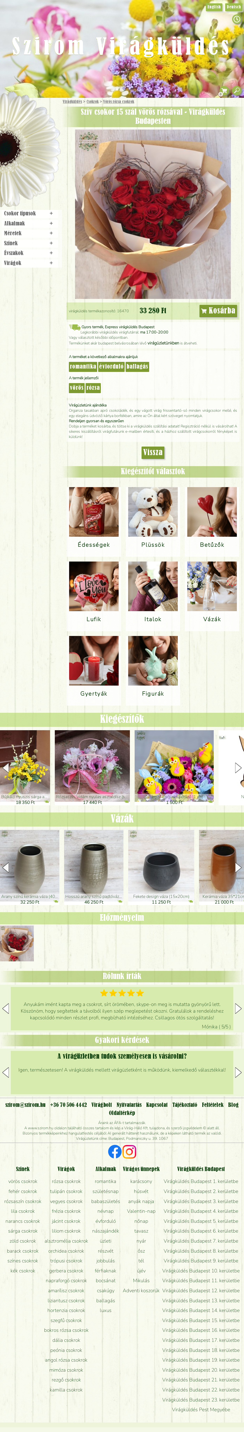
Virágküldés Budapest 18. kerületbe (201, 1350)
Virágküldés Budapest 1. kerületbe (201, 1181)
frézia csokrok (66, 1211)
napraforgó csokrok (66, 1280)
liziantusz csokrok (66, 1300)
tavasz (141, 1231)
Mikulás (141, 1280)
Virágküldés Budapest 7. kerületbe (201, 1241)
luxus (106, 1310)
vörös (77, 388)
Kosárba (218, 311)
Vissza (153, 453)
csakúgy (105, 1290)
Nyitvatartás (129, 1105)
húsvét (141, 1191)
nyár (141, 1241)
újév (141, 1270)
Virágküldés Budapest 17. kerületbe (201, 1340)
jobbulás (106, 1260)
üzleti (105, 1241)
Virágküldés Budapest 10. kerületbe (201, 1270)
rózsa (93, 388)
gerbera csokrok (66, 1270)
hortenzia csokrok (66, 1310)
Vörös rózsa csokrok (118, 102)
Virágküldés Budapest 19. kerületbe (201, 1360)
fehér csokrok (23, 1191)
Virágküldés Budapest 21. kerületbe (201, 1379)
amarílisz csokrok (66, 1290)
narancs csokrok (22, 1221)
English (214, 7)
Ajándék (23, 114)
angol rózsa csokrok (66, 1360)
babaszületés (105, 1201)
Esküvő (41, 150)
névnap (105, 1211)
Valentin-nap (141, 1211)
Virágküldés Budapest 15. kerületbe (201, 1320)
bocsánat (106, 1280)
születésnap (105, 1191)
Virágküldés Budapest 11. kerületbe (201, 1280)
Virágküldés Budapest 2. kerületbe (201, 1191)
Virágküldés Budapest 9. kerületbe (201, 1260)
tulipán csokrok (66, 1191)
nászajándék (105, 1231)
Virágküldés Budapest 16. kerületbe (201, 1330)
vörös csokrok (22, 1181)
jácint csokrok (66, 1221)
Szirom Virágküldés (122, 48)
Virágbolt (28, 177)
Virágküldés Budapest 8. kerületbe (201, 1251)
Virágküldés (72, 102)
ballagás (137, 367)
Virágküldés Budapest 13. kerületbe (201, 1300)
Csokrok (92, 102)
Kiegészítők (122, 720)
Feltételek (213, 1105)
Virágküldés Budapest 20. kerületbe (201, 1370)
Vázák (122, 819)
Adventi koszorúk (141, 1290)
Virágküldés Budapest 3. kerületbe (201, 1201)
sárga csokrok (23, 1231)
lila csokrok (23, 1211)
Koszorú (36, 163)
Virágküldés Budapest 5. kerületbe (201, 1221)
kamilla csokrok (66, 1389)
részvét (105, 1251)
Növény (40, 137)
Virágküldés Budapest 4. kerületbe (201, 1211)
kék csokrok (22, 1270)
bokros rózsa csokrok (66, 1330)
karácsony (141, 1181)
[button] (238, 768)
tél (141, 1260)
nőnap (141, 1221)
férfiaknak (105, 1270)
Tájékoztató (184, 1105)
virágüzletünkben (163, 343)
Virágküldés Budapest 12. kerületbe (201, 1290)
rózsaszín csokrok (22, 1201)
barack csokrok (23, 1251)
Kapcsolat (157, 1105)
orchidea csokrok (66, 1251)
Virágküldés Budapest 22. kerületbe (201, 1389)
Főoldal (13, 109)
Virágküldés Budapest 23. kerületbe (201, 1399)
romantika (83, 367)
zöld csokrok (23, 1241)
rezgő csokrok (66, 1379)
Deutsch (234, 7)
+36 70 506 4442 (68, 1105)
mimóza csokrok (66, 1370)
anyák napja (141, 1201)
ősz (141, 1251)
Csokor (34, 125)
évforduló (111, 367)
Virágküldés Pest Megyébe (201, 1409)
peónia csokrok (66, 1350)
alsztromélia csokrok (66, 1241)
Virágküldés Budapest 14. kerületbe (201, 1310)
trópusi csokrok (66, 1260)
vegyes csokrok (66, 1201)
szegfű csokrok (66, 1320)
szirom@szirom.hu (25, 1105)
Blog (233, 1105)
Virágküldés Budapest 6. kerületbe (201, 1231)
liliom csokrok (66, 1231)
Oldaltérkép (122, 1113)
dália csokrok (66, 1340)
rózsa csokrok (66, 1181)
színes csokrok (22, 1260)
